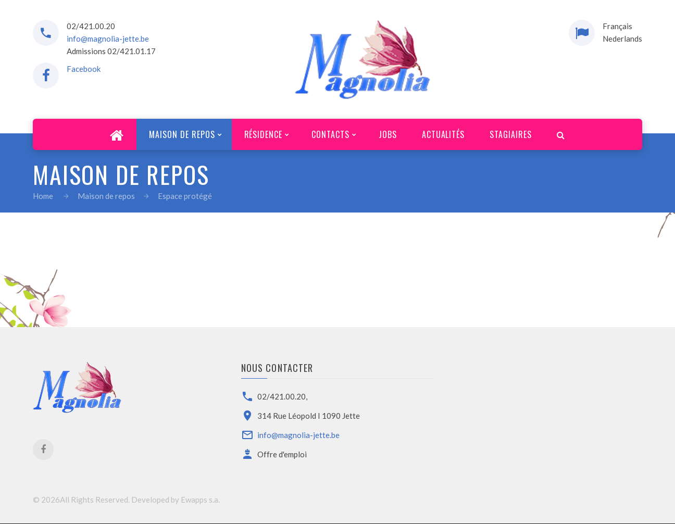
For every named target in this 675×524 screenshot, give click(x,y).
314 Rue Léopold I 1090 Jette (308, 415)
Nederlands (622, 38)
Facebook (84, 68)
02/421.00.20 (91, 26)
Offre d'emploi (282, 454)
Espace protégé (185, 196)
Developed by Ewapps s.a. (175, 499)
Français (617, 26)
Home (43, 196)
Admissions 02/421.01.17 (111, 51)
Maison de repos (106, 196)
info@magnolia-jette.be (108, 38)
